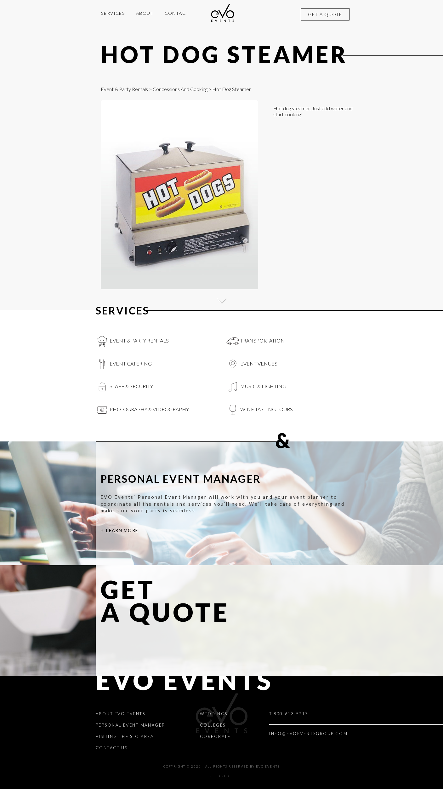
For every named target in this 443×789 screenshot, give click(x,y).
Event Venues (252, 364)
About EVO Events (120, 713)
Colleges (213, 725)
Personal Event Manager (130, 725)
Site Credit (221, 776)
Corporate (215, 736)
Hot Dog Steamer (224, 54)
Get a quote (325, 14)
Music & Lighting (256, 387)
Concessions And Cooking (180, 89)
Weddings (214, 713)
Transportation (255, 341)
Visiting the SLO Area (125, 736)
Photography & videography (142, 410)
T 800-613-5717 (288, 713)
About (145, 13)
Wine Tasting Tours (259, 410)
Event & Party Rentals (124, 89)
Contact (177, 13)
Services (113, 13)
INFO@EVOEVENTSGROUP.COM (308, 733)
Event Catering (124, 364)
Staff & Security (124, 387)
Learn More (122, 530)
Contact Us (112, 747)
